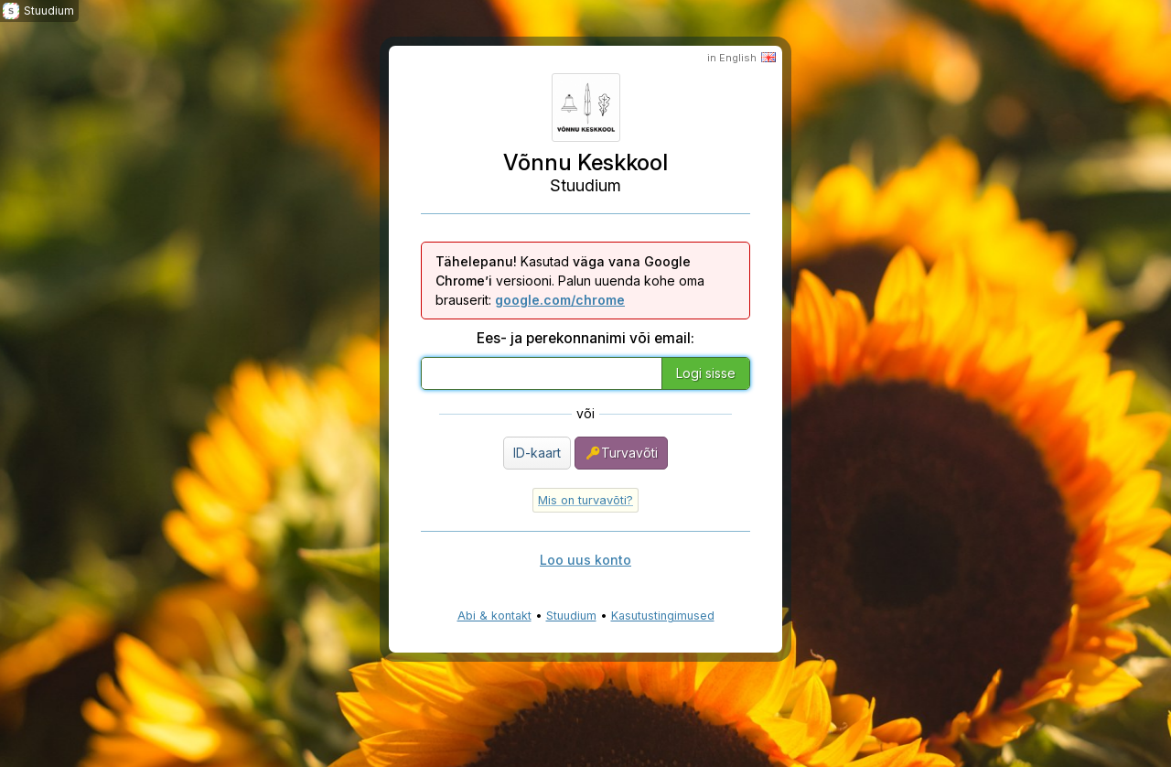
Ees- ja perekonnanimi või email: (585, 338)
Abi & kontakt (494, 615)
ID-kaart (537, 452)
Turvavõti (621, 453)
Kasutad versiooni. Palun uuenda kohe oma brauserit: (569, 281)
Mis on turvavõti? (585, 500)
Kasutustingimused (662, 615)
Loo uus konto (585, 559)
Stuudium (571, 615)
